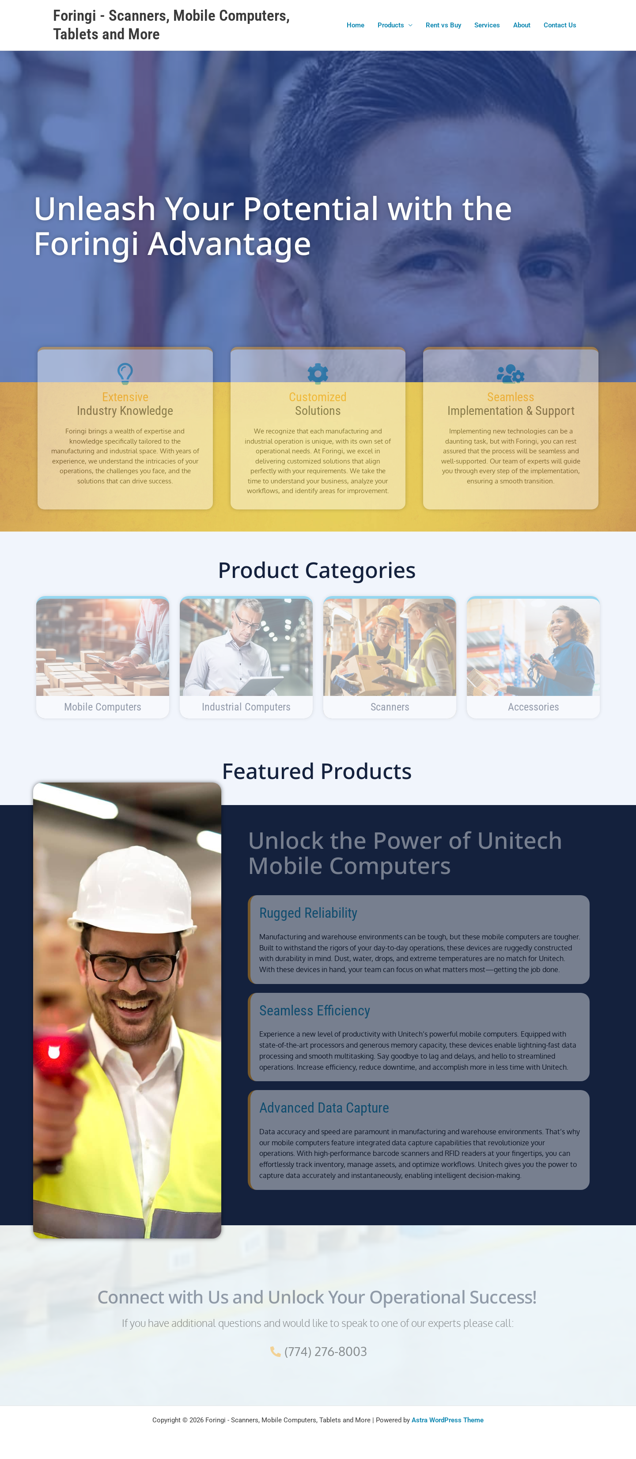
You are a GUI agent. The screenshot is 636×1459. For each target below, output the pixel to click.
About (521, 25)
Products (391, 25)
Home (355, 25)
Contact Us (560, 25)
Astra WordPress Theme (448, 1420)
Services (487, 25)
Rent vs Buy (443, 25)
